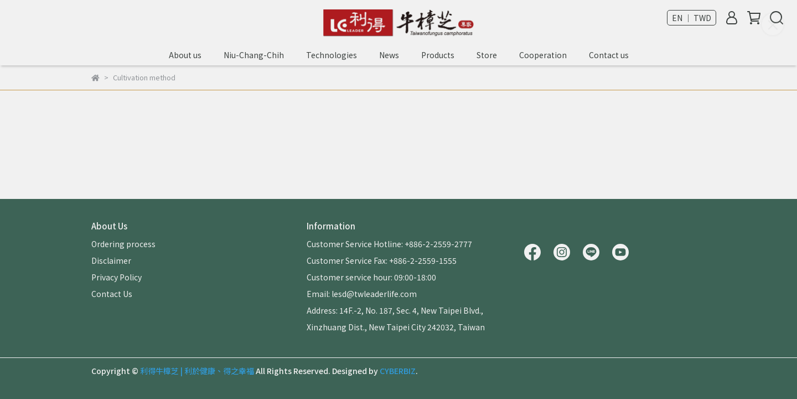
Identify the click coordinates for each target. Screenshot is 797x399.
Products (437, 54)
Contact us (609, 54)
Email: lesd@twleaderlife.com (362, 293)
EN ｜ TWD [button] (691, 18)
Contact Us (111, 293)
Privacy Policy (116, 277)
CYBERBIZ (398, 370)
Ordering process (123, 243)
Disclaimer (111, 260)
